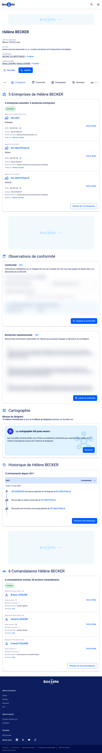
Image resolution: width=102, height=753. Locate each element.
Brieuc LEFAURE (9, 63)
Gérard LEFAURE (23, 63)
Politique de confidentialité (46, 747)
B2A (13, 609)
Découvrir (89, 450)
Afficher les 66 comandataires (82, 666)
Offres (4, 696)
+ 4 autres (35, 63)
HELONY (5, 56)
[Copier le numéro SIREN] (20, 128)
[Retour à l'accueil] (51, 681)
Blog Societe (6, 735)
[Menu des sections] (4, 82)
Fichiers (5, 699)
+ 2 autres (29, 56)
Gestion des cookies (28, 747)
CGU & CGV (15, 747)
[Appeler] (26, 70)
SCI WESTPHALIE (17, 56)
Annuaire (5, 703)
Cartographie (58, 82)
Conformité (38, 82)
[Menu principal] (98, 4)
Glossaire (5, 723)
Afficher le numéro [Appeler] (18, 137)
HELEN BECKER (18, 491)
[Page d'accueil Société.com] (8, 4)
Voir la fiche (91, 126)
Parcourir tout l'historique (84, 521)
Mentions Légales (64, 747)
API (3, 707)
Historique (78, 82)
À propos (5, 747)
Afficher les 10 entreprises (84, 206)
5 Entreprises (18, 82)
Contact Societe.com (10, 719)
